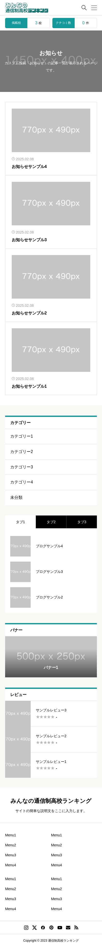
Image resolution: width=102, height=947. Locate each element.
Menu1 (10, 835)
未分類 (16, 497)
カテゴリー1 (21, 436)
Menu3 (10, 855)
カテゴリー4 (21, 482)
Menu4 (10, 865)
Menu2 (10, 845)
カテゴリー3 (21, 467)
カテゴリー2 (21, 451)
